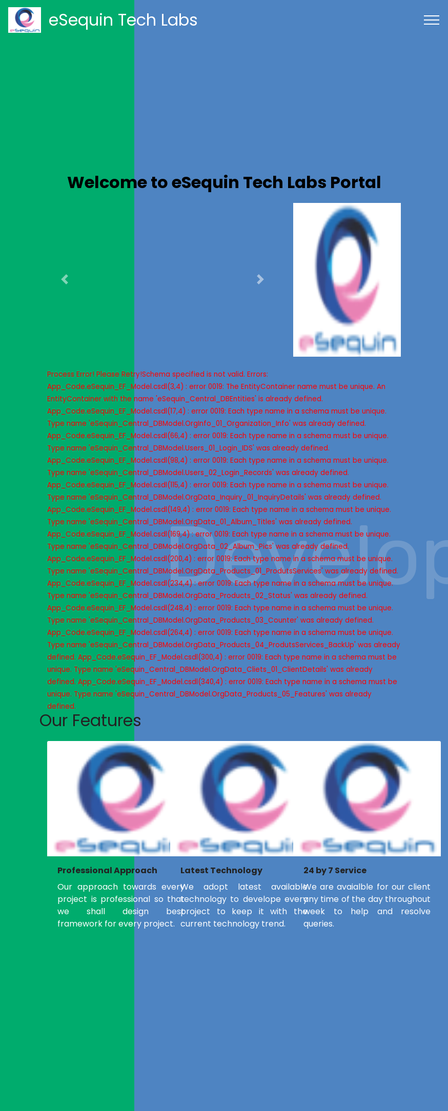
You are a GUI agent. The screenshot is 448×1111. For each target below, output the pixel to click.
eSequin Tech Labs (123, 19)
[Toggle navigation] (432, 20)
